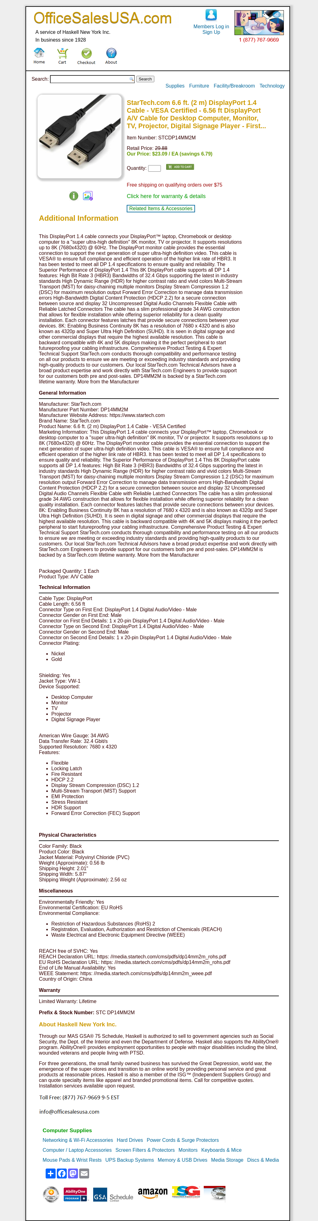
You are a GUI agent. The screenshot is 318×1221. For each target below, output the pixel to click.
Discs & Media (263, 1160)
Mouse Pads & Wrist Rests (72, 1160)
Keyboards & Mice (221, 1150)
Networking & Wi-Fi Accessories (78, 1140)
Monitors (188, 1150)
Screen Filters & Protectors (145, 1150)
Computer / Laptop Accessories (77, 1150)
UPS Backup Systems (129, 1160)
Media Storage (227, 1160)
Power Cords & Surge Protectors (183, 1140)
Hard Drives (130, 1140)
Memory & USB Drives (182, 1160)
